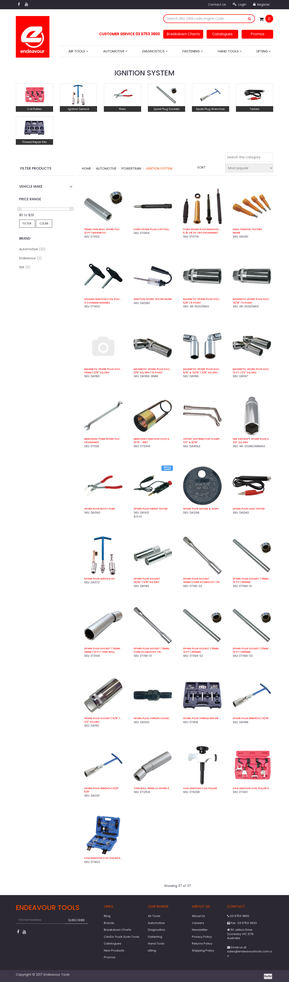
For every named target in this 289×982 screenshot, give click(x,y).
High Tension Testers (247, 229)
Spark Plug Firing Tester (151, 508)
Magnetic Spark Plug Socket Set (202, 369)
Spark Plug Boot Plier (99, 508)
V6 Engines (91, 442)
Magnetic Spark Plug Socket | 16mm (153, 369)
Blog (107, 916)
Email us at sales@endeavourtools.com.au (249, 951)
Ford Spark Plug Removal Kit (202, 229)
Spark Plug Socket (147, 578)
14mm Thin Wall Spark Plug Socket (103, 229)
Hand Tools (230, 51)
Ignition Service (78, 109)
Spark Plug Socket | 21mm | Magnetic (252, 648)
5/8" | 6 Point (192, 302)
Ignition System (159, 168)
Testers (254, 109)
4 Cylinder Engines (97, 302)
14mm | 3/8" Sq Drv (97, 372)
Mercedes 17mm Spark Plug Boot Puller (103, 439)
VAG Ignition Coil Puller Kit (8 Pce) (103, 858)
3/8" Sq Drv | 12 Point (148, 372)
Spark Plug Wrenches (210, 109)
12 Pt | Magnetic (95, 232)
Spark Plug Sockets (166, 109)
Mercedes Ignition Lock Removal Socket (153, 439)
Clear (44, 223)
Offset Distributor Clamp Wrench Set (202, 439)
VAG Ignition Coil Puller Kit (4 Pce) (252, 788)
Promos (257, 34)
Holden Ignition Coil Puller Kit (103, 299)
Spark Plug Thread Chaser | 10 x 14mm (153, 718)
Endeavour (30, 258)
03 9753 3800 (238, 916)
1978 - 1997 (141, 442)
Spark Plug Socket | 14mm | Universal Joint (103, 648)
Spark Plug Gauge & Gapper (202, 508)
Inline (236, 232)
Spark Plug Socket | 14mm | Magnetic (252, 578)
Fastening (192, 51)
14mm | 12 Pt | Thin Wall (99, 652)
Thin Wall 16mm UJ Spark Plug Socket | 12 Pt (153, 788)
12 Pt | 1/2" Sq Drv (244, 372)
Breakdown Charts (183, 34)
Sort (201, 167)
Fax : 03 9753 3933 (242, 923)
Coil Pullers (34, 109)
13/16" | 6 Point (242, 302)
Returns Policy (202, 943)
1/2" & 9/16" (190, 442)
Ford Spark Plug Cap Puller (153, 229)
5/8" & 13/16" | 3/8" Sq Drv (200, 372)
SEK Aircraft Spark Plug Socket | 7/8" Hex (252, 439)
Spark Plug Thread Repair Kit (202, 718)
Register (261, 4)
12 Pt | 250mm (241, 582)
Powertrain (131, 168)
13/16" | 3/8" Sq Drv (146, 582)
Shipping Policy (203, 950)
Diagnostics (155, 51)
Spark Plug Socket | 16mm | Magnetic (202, 648)
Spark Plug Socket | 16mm (151, 648)
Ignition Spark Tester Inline (153, 299)
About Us (198, 916)
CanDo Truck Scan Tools (121, 937)
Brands (109, 923)
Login (239, 4)
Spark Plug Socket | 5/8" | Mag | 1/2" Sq (103, 718)
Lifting (263, 51)
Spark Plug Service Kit (99, 578)
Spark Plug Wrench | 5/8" (101, 788)
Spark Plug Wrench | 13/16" (251, 718)
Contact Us (217, 4)
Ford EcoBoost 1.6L (147, 652)
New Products (114, 950)
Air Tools (78, 51)
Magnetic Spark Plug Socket (202, 299)
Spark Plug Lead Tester (249, 508)
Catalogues (222, 34)
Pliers (122, 109)
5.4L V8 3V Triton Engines (200, 232)
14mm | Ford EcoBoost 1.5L (201, 582)
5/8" (87, 791)
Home (86, 168)
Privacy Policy (202, 937)
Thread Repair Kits (34, 142)
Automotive (115, 51)
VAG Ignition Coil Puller (200, 788)
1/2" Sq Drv (240, 442)
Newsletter (200, 930)
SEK (24, 267)
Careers (198, 923)
